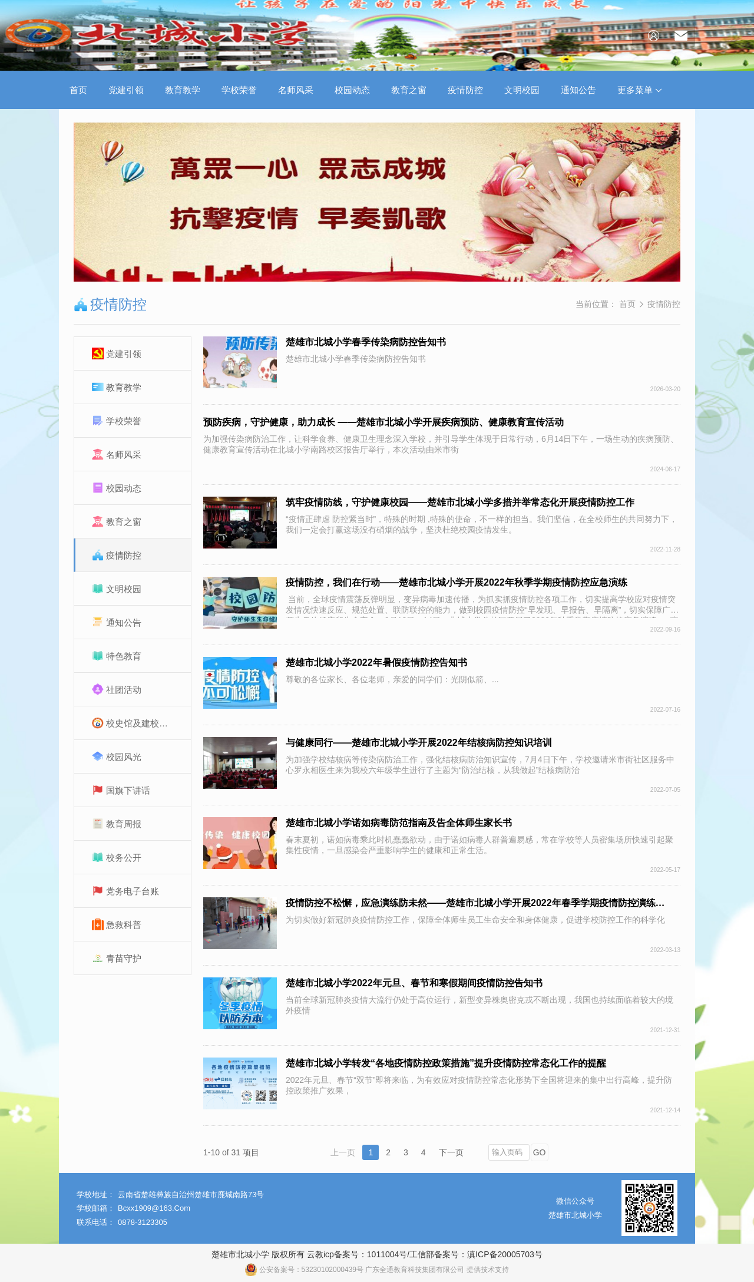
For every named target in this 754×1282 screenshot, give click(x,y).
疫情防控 (465, 90)
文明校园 (522, 90)
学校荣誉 (239, 90)
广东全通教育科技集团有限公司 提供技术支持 (436, 1270)
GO (539, 1152)
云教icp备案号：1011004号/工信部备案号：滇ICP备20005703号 (425, 1254)
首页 (78, 90)
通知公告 (578, 90)
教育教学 (182, 90)
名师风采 (295, 90)
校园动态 (352, 90)
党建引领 (126, 90)
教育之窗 (408, 90)
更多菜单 (639, 90)
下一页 (451, 1152)
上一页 (342, 1152)
